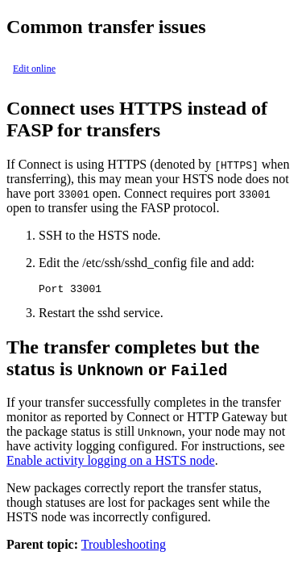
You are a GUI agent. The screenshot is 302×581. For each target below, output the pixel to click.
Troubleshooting (123, 547)
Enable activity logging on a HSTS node (110, 463)
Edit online (34, 68)
